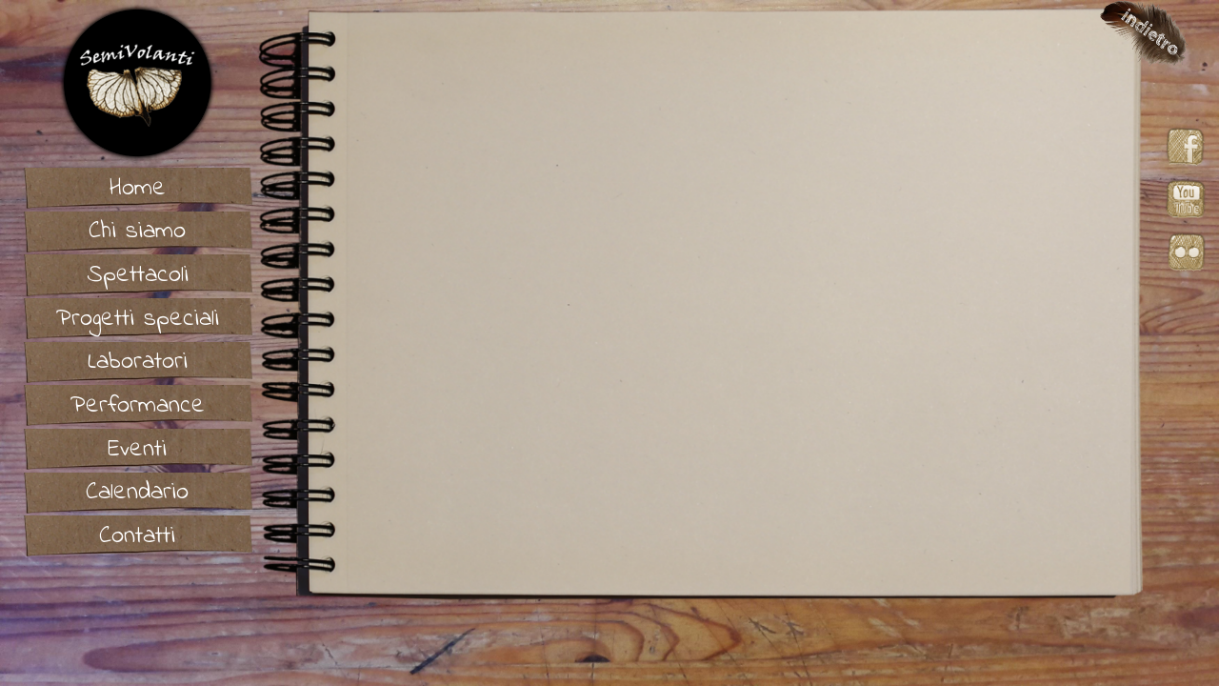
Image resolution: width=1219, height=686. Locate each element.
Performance (137, 406)
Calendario (137, 492)
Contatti (137, 536)
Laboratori (138, 362)
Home (138, 189)
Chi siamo (137, 231)
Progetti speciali (137, 319)
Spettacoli (138, 275)
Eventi (137, 450)
